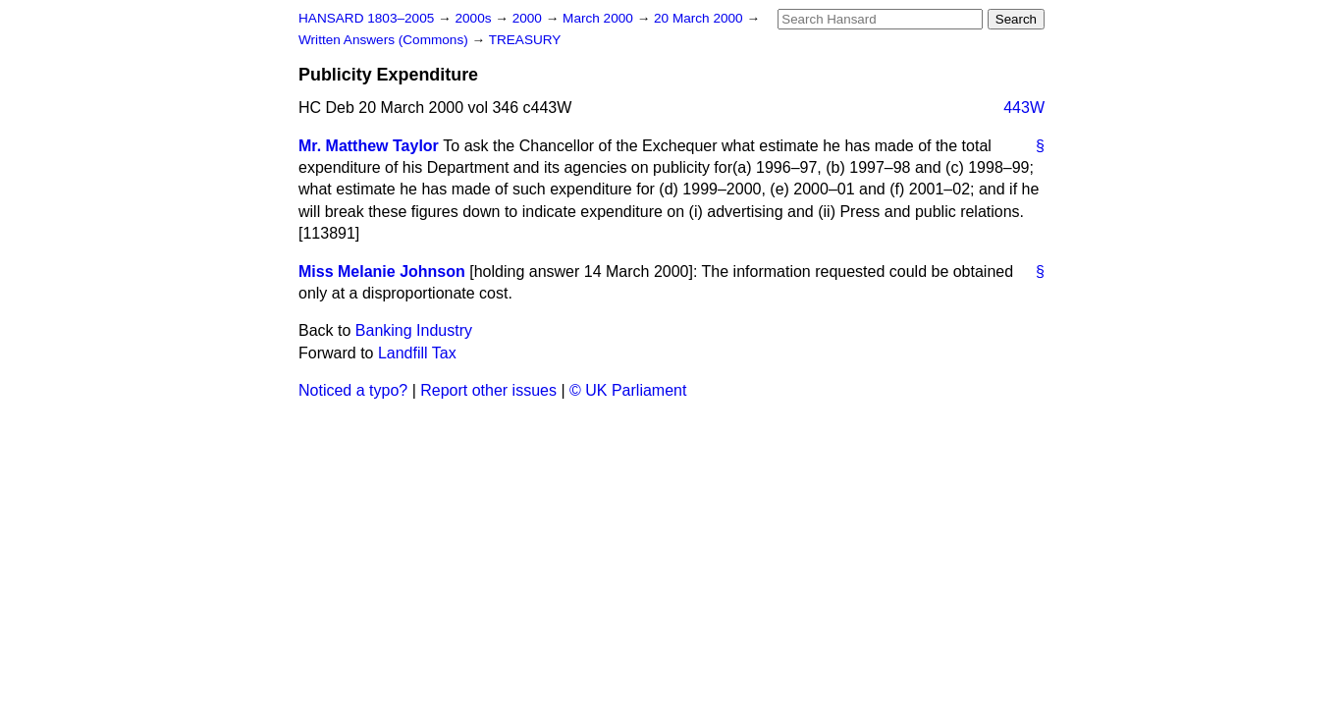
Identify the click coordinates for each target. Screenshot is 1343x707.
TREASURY (525, 39)
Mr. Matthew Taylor (368, 145)
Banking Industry (413, 330)
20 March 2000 (700, 18)
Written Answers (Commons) (385, 39)
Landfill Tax (417, 353)
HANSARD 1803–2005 (366, 18)
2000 (529, 18)
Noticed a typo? (352, 390)
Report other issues (488, 390)
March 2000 (600, 18)
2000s (475, 18)
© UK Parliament (627, 390)
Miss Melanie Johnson (381, 271)
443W (1024, 107)
